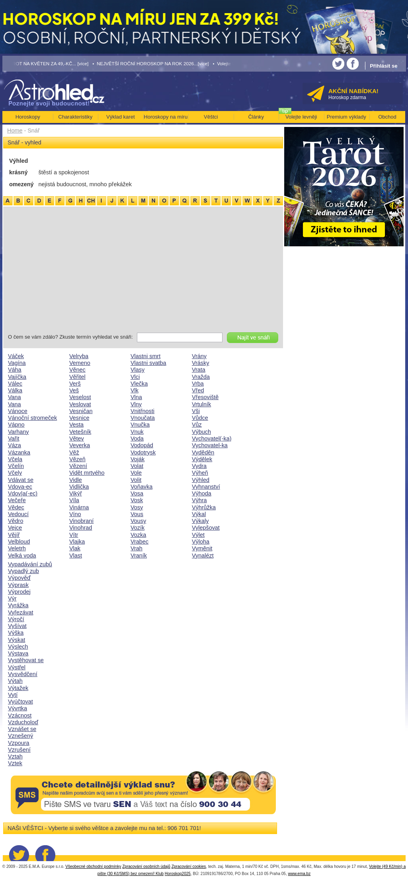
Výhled (200, 480)
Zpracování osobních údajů (146, 866)
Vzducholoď (23, 722)
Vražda (201, 377)
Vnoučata (143, 418)
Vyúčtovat (20, 701)
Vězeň (77, 459)
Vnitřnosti (142, 411)
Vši (196, 411)
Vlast (75, 555)
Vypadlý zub (23, 571)
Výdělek (202, 459)
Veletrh (17, 548)
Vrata (198, 369)
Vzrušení (19, 750)
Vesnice (79, 418)
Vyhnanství (206, 486)
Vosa (137, 493)
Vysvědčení (22, 674)
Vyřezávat (20, 612)
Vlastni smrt (145, 356)
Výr (12, 598)
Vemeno (79, 363)
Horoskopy (28, 117)
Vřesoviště (205, 397)
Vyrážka (18, 605)
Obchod (387, 117)
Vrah (137, 548)
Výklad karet (120, 117)
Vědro (15, 521)
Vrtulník (201, 404)
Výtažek (18, 688)
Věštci (211, 117)
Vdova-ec (20, 486)
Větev (76, 438)
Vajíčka (17, 377)
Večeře (17, 500)
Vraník (139, 555)
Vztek (15, 763)
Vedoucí (18, 514)
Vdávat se (20, 480)
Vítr (73, 535)
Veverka (79, 445)
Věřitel (77, 377)
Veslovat (80, 404)
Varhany (18, 432)
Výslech (18, 646)
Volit (136, 480)
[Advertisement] (143, 271)
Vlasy (137, 369)
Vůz (197, 424)
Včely (15, 473)
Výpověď (19, 578)
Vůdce (200, 418)
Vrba (198, 383)
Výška (15, 633)
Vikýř (75, 493)
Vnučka (140, 424)
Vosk (137, 500)
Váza (14, 445)
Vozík (137, 527)
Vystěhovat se (26, 660)
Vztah (15, 756)
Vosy (137, 507)
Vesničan (80, 411)
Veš (74, 390)
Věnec (77, 369)
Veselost (80, 397)
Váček (16, 356)
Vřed (198, 390)
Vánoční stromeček (32, 418)
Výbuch (201, 432)
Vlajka (77, 541)
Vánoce (17, 411)
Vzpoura (18, 743)
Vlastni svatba (148, 363)
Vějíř (14, 535)
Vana (14, 397)
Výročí (16, 619)
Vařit (14, 438)
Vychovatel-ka (210, 445)
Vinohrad (80, 527)
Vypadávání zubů (30, 564)
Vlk (135, 390)
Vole (136, 473)
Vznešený (20, 736)
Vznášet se (22, 729)
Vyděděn (203, 452)
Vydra (199, 466)
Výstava (18, 653)
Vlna (136, 397)
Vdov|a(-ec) (22, 493)
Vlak (74, 548)
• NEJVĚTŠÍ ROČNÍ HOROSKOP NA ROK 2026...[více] (150, 63)
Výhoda (201, 493)
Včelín (16, 466)
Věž (74, 452)
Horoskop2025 (178, 873)
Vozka (138, 535)
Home (14, 130)
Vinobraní (81, 521)
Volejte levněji (301, 117)
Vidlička (79, 486)
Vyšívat (17, 626)
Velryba (78, 356)
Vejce (15, 527)
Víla (74, 500)
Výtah (15, 681)
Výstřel (16, 667)
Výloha (200, 541)
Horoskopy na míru (165, 117)
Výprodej (19, 592)
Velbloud (19, 541)
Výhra (199, 500)
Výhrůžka (204, 507)
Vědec (16, 507)
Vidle (75, 480)
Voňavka (141, 486)
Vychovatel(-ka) (211, 438)
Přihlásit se (383, 66)
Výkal (199, 514)
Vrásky (200, 363)
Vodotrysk (143, 452)
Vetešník (80, 432)
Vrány (199, 356)
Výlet (198, 535)
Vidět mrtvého (87, 473)
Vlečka (139, 383)
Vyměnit (202, 548)
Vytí (13, 695)
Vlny (136, 404)
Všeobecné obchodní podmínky (93, 866)
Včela (15, 459)
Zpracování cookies (189, 866)
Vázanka (19, 452)
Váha (14, 369)
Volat (137, 466)
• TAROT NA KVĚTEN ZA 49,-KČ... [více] (46, 63)
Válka (15, 390)
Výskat (16, 640)
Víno (75, 514)
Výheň (200, 473)
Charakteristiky (75, 117)
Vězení (78, 466)
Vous (137, 514)
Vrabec (139, 541)
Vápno (16, 424)
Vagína (17, 363)
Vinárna (79, 507)
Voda (137, 438)
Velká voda (22, 555)
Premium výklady (346, 117)
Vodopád (142, 445)
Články (256, 117)
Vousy (138, 521)
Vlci (135, 377)
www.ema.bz (299, 873)
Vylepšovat (206, 527)
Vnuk (137, 432)
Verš (75, 383)
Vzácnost (19, 715)
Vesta (76, 424)
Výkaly (200, 521)
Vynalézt (203, 555)
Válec (15, 383)
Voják (137, 459)
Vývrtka (17, 708)
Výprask (18, 585)
